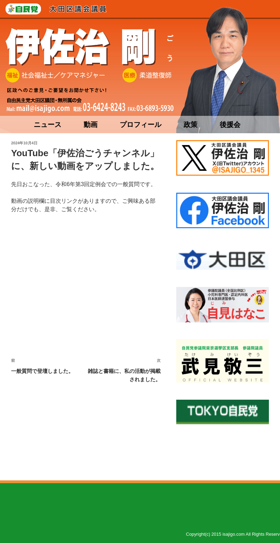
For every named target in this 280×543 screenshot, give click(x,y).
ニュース (47, 124)
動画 (90, 124)
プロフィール (140, 124)
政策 (190, 124)
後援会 (230, 124)
